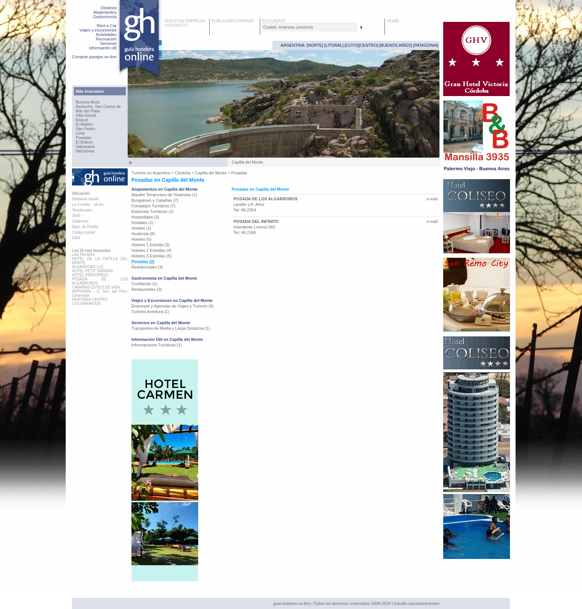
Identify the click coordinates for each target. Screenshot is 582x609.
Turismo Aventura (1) (150, 311)
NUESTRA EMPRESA (185, 21)
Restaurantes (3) (146, 289)
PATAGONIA (425, 45)
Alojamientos (105, 12)
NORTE (315, 45)
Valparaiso (85, 146)
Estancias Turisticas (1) (152, 211)
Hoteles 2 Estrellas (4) (151, 250)
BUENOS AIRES (395, 45)
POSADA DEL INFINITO (255, 221)
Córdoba (182, 173)
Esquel (82, 120)
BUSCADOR (273, 21)
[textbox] (309, 27)
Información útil (103, 48)
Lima (80, 133)
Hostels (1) (141, 228)
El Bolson (84, 142)
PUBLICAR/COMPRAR (233, 21)
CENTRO (368, 45)
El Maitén (84, 124)
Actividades (106, 34)
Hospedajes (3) (145, 217)
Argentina (161, 173)
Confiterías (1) (144, 284)
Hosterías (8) (143, 233)
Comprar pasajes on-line (94, 57)
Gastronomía (105, 16)
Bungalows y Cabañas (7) (154, 200)
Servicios (108, 43)
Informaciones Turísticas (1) (156, 345)
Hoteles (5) (141, 239)
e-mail (432, 199)
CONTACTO (176, 25)
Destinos (109, 8)
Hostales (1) (142, 222)
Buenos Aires (88, 102)
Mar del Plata (88, 111)
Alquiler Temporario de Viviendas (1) (164, 194)
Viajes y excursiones (98, 30)
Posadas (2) (142, 261)
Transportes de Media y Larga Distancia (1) (170, 328)
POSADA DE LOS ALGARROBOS (265, 199)
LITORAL (334, 45)
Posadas (84, 137)
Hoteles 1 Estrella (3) (150, 245)
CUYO (352, 45)
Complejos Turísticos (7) (153, 206)
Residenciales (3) (147, 267)
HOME (393, 21)
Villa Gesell (86, 115)
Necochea (85, 151)
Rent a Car (107, 25)
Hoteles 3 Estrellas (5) (151, 256)
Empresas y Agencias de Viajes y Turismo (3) (172, 306)
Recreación (106, 39)
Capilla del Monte (210, 173)
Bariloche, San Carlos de (98, 106)
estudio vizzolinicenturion (416, 603)
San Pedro (85, 128)
